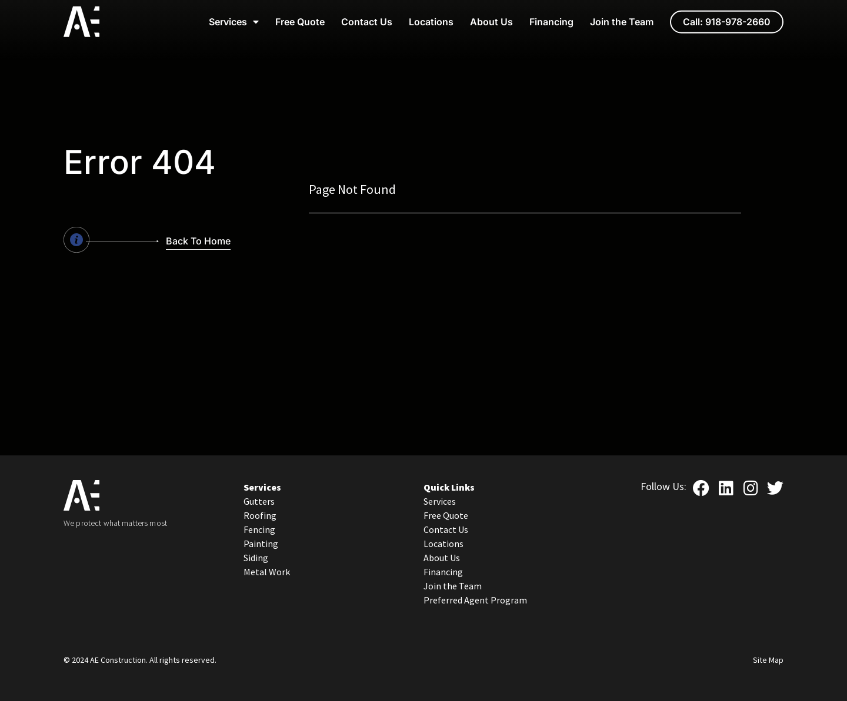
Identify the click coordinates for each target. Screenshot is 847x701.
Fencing (259, 529)
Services (234, 15)
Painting (261, 543)
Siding (256, 558)
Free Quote (300, 15)
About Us (491, 15)
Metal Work (267, 572)
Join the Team (621, 15)
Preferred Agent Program (475, 600)
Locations (431, 15)
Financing (551, 15)
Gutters (259, 501)
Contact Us (366, 15)
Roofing (260, 515)
